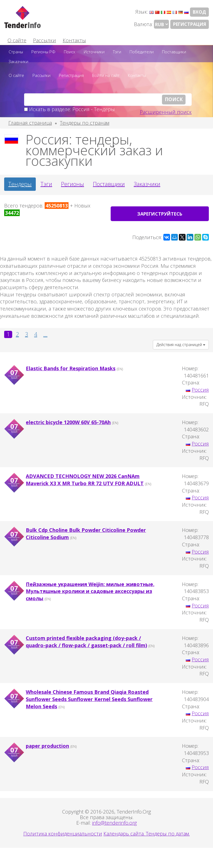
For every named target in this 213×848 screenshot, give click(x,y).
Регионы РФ (43, 51)
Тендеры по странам (84, 122)
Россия (200, 390)
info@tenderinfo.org (114, 823)
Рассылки (44, 40)
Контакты (74, 40)
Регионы (72, 184)
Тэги (117, 51)
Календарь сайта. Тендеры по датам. (146, 834)
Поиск (69, 51)
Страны (16, 51)
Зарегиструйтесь (160, 214)
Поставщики (174, 51)
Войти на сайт (106, 75)
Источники (94, 51)
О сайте (16, 40)
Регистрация (189, 24)
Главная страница (30, 122)
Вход (199, 12)
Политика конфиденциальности (62, 834)
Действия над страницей (180, 344)
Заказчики (18, 61)
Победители (142, 51)
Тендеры (20, 184)
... (45, 334)
